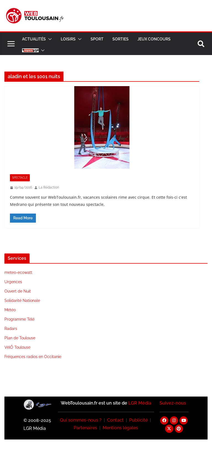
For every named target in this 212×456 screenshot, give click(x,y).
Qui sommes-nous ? (81, 420)
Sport (97, 39)
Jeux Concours (154, 39)
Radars (10, 328)
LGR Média (139, 403)
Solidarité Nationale (22, 300)
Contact (115, 420)
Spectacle (20, 177)
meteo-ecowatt (18, 272)
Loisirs (68, 39)
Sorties (120, 39)
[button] (49, 39)
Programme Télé (19, 319)
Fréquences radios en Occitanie (32, 356)
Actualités (34, 39)
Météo (10, 310)
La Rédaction (49, 187)
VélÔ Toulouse (17, 347)
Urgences (13, 282)
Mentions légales (120, 427)
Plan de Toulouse (19, 338)
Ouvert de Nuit (17, 291)
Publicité (138, 420)
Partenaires (85, 427)
